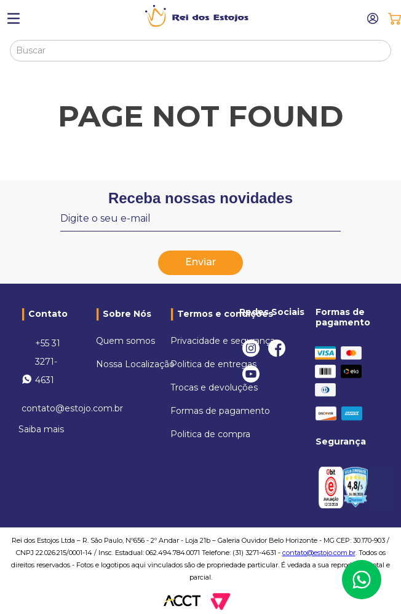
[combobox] (200, 50)
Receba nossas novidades (200, 198)
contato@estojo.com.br (72, 408)
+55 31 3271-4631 (47, 362)
